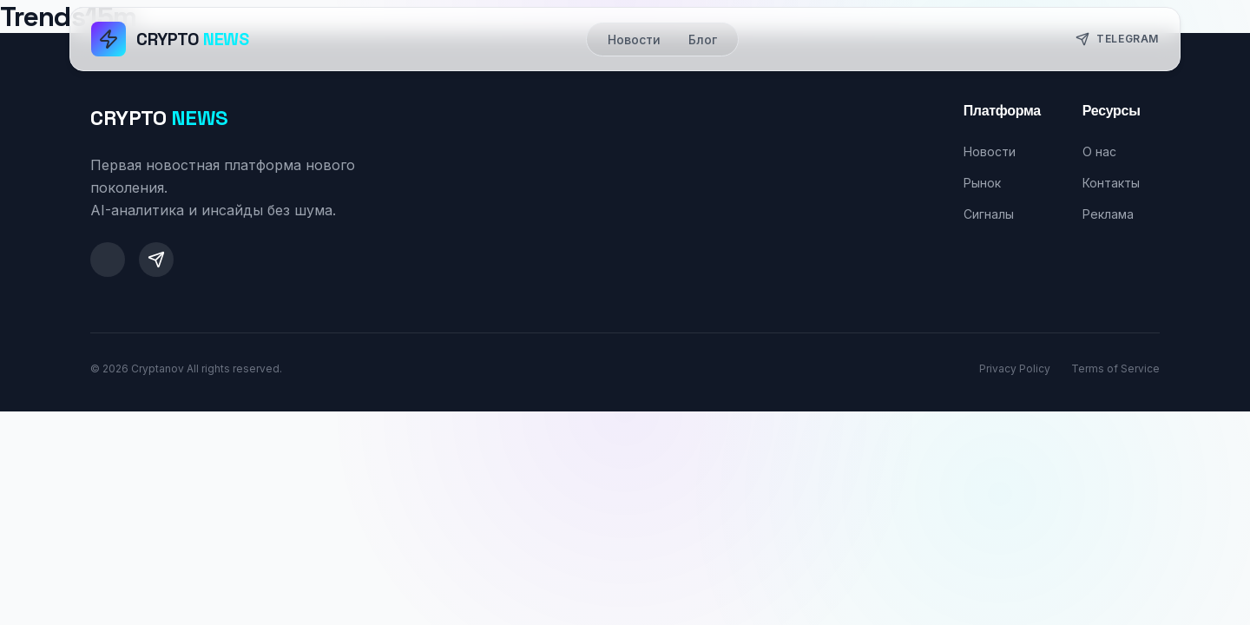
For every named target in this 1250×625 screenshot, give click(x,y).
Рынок (982, 182)
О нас (1099, 151)
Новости (634, 39)
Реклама (1108, 214)
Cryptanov (157, 368)
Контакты (1111, 182)
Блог (702, 39)
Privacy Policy (1014, 368)
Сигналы (989, 214)
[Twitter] (107, 259)
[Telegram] (156, 259)
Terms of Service (1115, 368)
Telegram (1117, 39)
